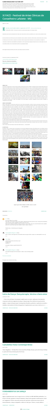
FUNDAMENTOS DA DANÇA (14, 391)
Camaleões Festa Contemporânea (17, 344)
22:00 (6, 246)
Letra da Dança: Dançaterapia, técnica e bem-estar (25, 294)
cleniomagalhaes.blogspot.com (11, 232)
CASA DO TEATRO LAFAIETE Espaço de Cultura (10, 59)
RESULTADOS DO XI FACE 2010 (10, 63)
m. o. (6, 218)
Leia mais (45, 307)
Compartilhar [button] (43, 211)
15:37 (6, 236)
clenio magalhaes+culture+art (13, 2)
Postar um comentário (7, 255)
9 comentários (11, 405)
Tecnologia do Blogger (25, 409)
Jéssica (6, 239)
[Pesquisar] (42, 1)
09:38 (6, 229)
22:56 (6, 253)
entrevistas (10, 211)
